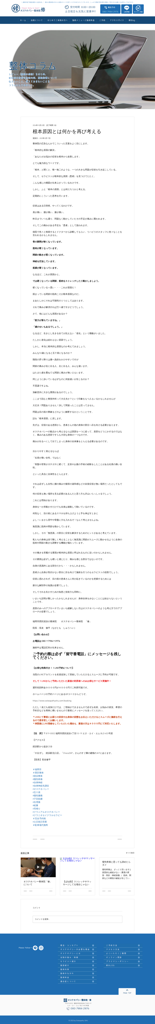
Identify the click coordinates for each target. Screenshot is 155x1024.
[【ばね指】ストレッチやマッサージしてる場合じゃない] (77, 867)
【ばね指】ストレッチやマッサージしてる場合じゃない (77, 883)
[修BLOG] (123, 966)
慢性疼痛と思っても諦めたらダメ (116, 863)
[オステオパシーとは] (77, 954)
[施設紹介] (77, 966)
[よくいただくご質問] (123, 954)
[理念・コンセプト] (77, 946)
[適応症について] (77, 982)
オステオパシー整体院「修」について (38, 883)
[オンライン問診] (123, 958)
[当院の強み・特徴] (77, 958)
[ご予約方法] (123, 946)
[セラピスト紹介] (77, 962)
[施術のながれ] (77, 974)
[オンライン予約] (138, 9)
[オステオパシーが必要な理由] (77, 950)
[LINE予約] (126, 9)
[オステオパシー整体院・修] (35, 948)
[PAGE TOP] (127, 991)
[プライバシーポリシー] (123, 962)
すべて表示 (130, 853)
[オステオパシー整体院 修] (41, 948)
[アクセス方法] (123, 950)
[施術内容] (77, 970)
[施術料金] (77, 978)
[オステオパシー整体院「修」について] (38, 867)
